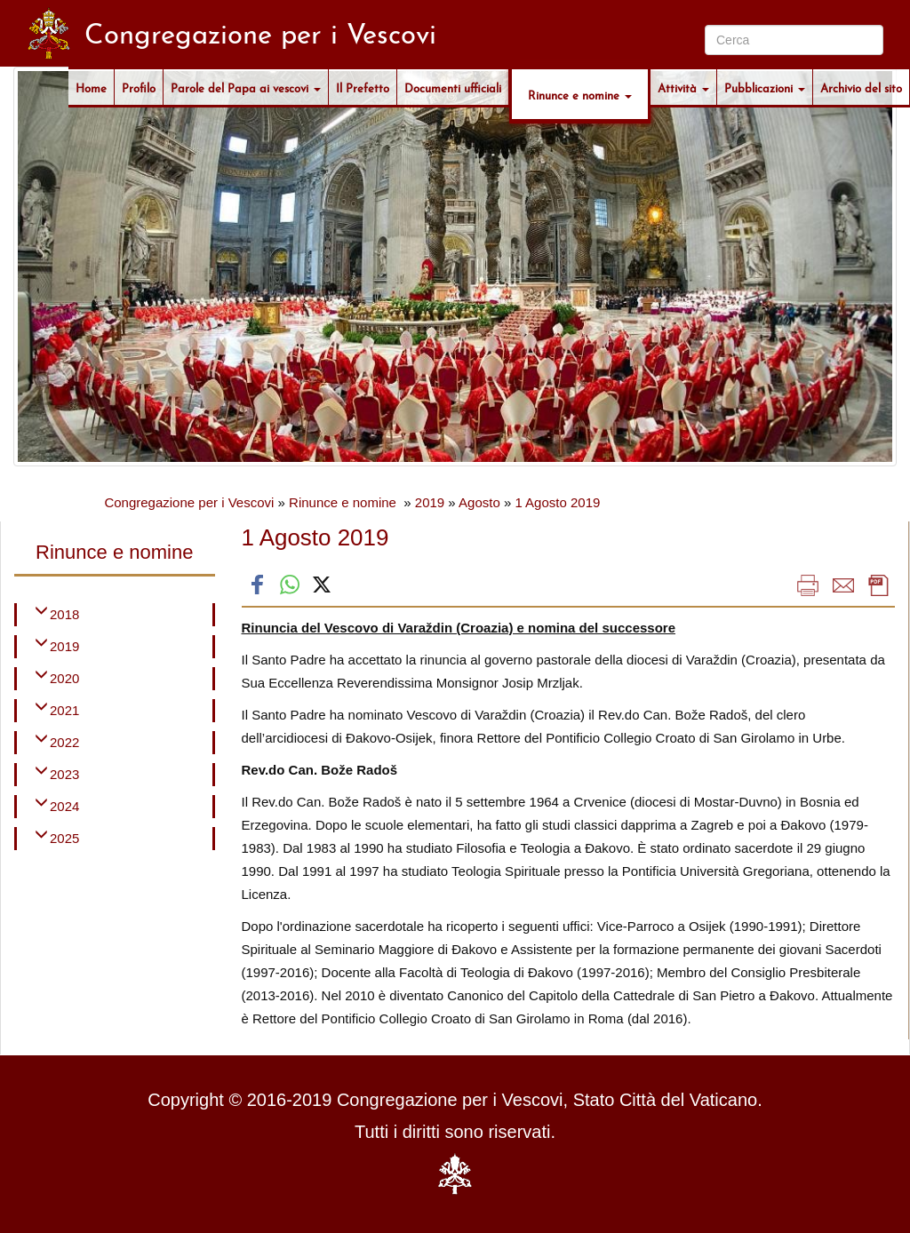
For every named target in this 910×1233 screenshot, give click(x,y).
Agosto (479, 502)
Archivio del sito (861, 87)
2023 (64, 774)
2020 (64, 678)
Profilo (139, 87)
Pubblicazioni (764, 87)
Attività (683, 87)
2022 (64, 742)
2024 (64, 806)
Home (91, 87)
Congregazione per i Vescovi (189, 502)
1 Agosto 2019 (557, 502)
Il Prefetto (362, 87)
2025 (64, 838)
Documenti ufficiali (452, 87)
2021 (64, 710)
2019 (429, 502)
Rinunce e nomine (580, 94)
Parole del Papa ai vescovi (246, 87)
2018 (64, 614)
